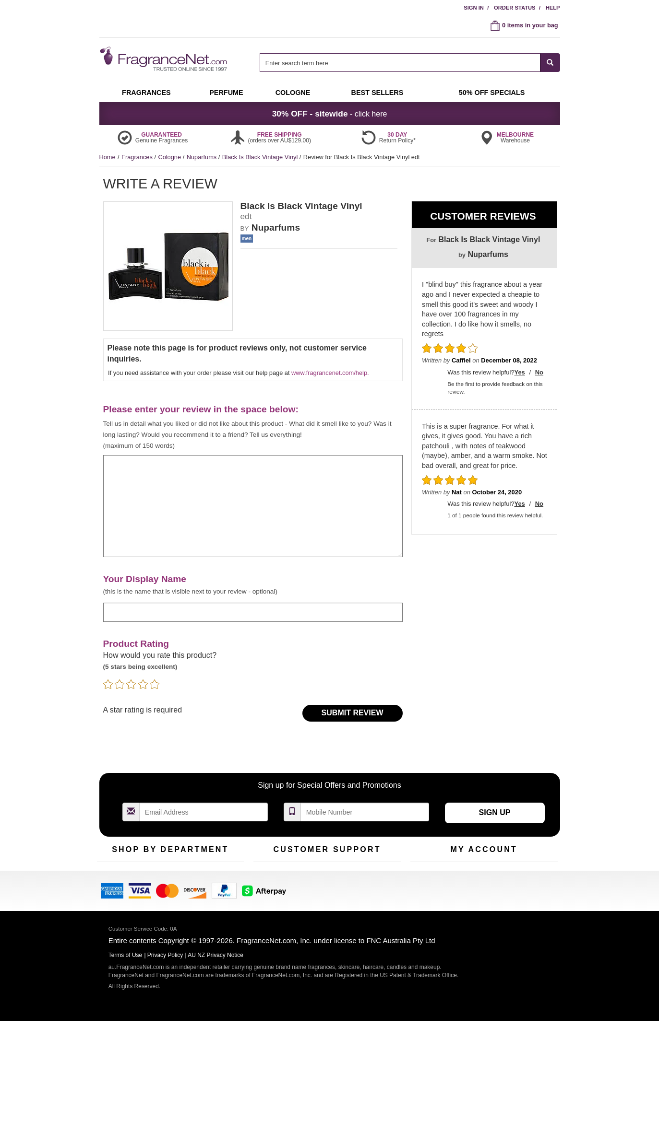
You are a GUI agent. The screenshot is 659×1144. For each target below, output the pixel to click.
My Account (426, 876)
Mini (205, 906)
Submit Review (352, 713)
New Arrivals (217, 891)
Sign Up (495, 812)
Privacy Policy (165, 1077)
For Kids (211, 876)
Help (553, 8)
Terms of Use (375, 891)
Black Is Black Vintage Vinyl (261, 157)
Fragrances (137, 157)
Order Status (515, 8)
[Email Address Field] (204, 812)
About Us (266, 906)
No (539, 372)
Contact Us (268, 891)
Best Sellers (166, 906)
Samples (162, 891)
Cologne (170, 157)
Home (107, 157)
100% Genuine (377, 876)
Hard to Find (216, 920)
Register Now (428, 891)
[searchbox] (400, 62)
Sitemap (368, 906)
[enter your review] (253, 506)
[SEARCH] (550, 62)
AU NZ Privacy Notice (215, 1077)
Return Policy (324, 876)
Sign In (474, 8)
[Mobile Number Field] (365, 812)
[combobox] (410, 62)
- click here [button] (329, 113)
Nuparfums (202, 157)
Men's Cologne (117, 914)
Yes (519, 372)
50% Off (161, 876)
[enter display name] (253, 612)
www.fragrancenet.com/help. (330, 372)
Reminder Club (483, 891)
